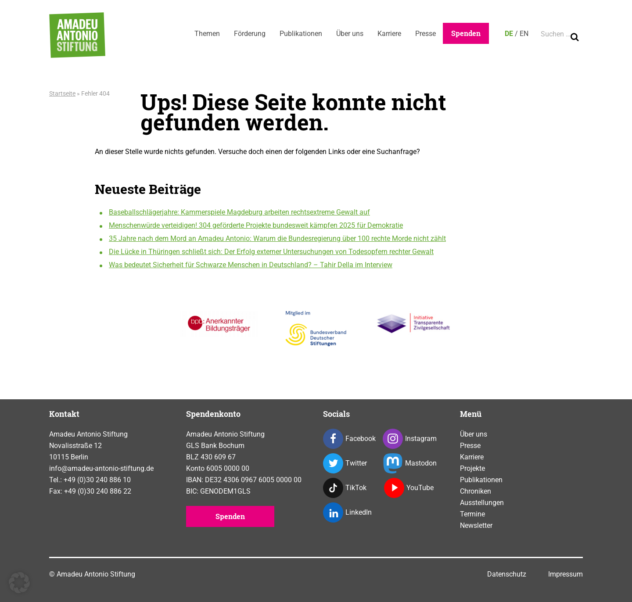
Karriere (389, 33)
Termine (472, 514)
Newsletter (476, 525)
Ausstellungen (482, 502)
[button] (19, 582)
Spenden (466, 33)
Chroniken (475, 491)
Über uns (349, 33)
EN (524, 33)
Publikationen (301, 33)
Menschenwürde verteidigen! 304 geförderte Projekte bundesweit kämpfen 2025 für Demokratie (256, 225)
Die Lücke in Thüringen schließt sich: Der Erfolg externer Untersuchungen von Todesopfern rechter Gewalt (271, 251)
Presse (425, 33)
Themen (207, 33)
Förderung (250, 33)
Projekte (472, 468)
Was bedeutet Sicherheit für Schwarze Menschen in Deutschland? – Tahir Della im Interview (250, 265)
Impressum (565, 574)
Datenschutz (506, 574)
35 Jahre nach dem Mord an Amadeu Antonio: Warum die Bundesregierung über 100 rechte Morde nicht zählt (277, 238)
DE (509, 33)
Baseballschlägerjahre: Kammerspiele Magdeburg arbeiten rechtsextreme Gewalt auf (239, 212)
